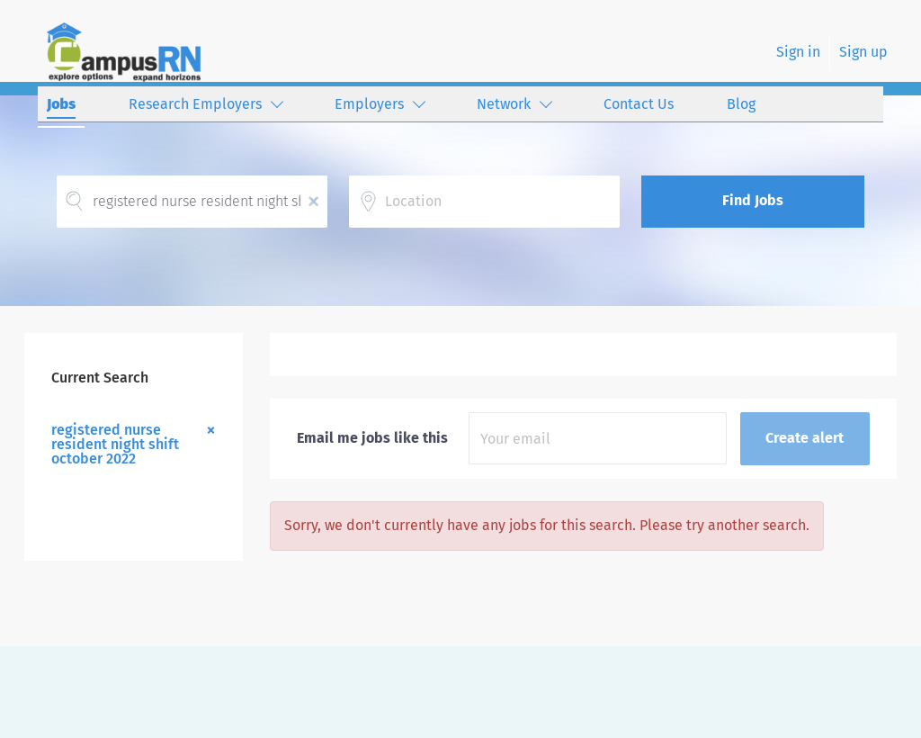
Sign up (863, 51)
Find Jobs (752, 200)
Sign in (798, 51)
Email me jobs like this (372, 437)
